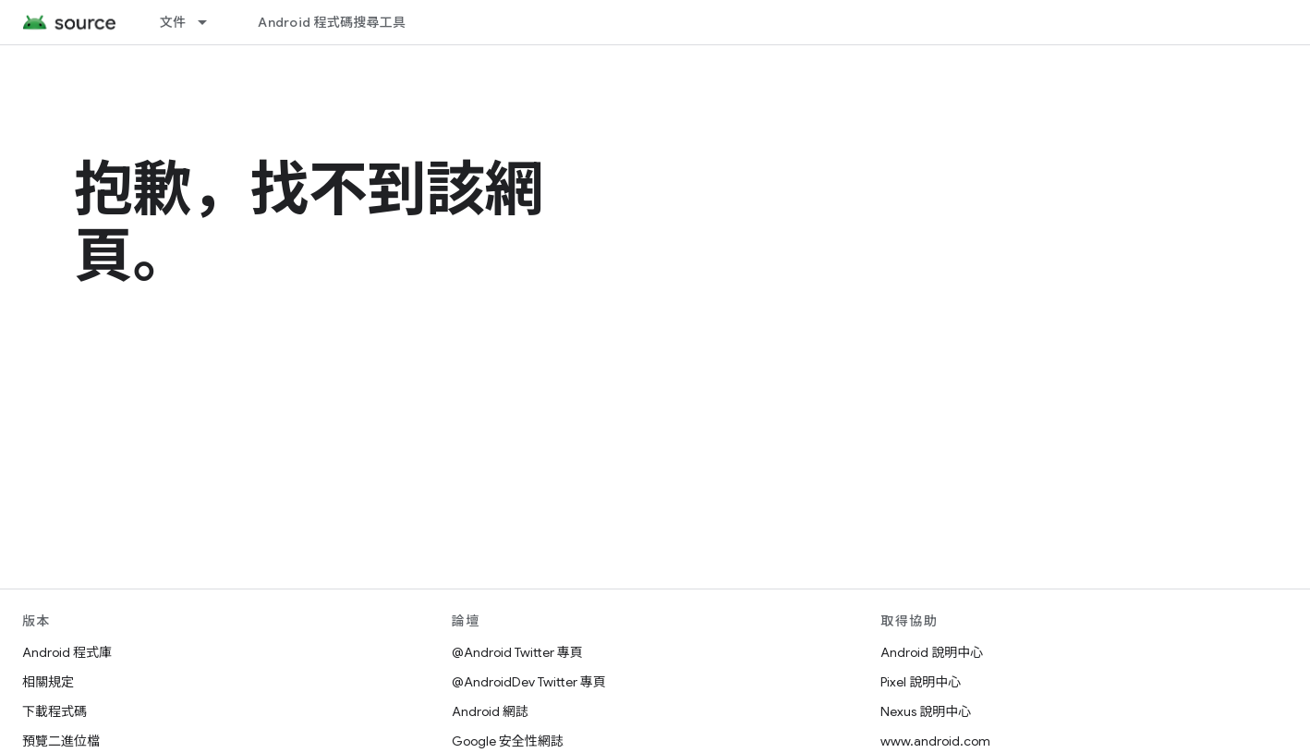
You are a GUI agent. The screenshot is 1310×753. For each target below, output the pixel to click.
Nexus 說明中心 (925, 711)
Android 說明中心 (931, 652)
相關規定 (48, 682)
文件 (173, 22)
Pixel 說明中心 (920, 682)
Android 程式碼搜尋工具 (332, 22)
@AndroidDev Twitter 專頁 (529, 682)
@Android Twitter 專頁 (517, 652)
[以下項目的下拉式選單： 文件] (211, 22)
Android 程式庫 (67, 652)
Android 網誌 (490, 711)
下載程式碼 (54, 711)
